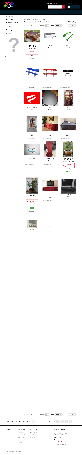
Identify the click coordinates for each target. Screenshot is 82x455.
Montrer (40, 21)
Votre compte (56, 3)
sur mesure (14, 57)
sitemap (19, 445)
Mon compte (33, 429)
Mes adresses (33, 437)
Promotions (9, 35)
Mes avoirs (32, 434)
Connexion (63, 3)
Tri (24, 21)
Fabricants (9, 19)
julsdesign (13, 61)
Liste (75, 22)
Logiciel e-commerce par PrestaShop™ (14, 452)
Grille (73, 22)
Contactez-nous (49, 3)
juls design (17, 59)
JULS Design (10, 21)
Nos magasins (10, 41)
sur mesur (12, 63)
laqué (7, 63)
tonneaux (8, 61)
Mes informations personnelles (36, 439)
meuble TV (8, 59)
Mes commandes (33, 432)
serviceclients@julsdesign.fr (62, 444)
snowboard (19, 61)
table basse (8, 57)
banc (13, 59)
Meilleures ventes (21, 437)
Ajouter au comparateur (29, 62)
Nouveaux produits (12, 28)
